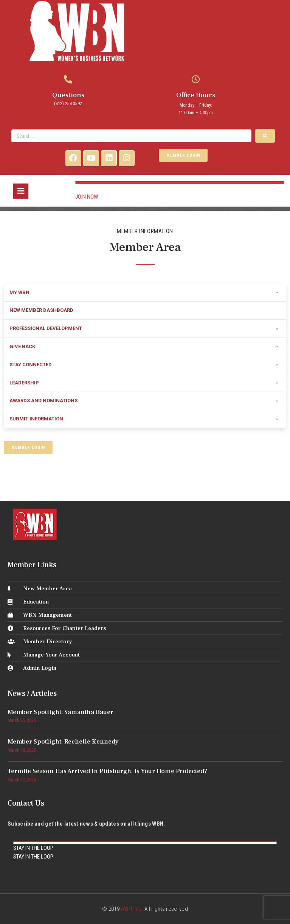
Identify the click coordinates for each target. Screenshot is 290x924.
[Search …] (131, 135)
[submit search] (265, 136)
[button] (145, 293)
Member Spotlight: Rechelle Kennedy (63, 741)
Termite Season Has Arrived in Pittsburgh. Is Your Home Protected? (107, 771)
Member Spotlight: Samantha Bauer (60, 712)
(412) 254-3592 (68, 103)
